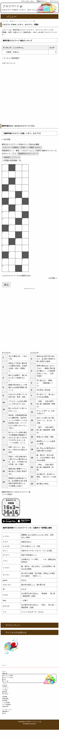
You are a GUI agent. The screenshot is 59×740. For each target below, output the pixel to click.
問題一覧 (4, 673)
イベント (4, 684)
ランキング (5, 688)
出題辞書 (4, 696)
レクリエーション (7, 709)
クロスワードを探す (7, 675)
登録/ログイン (42, 1)
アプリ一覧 (5, 681)
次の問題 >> (53, 278)
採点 (6, 284)
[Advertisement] (29, 94)
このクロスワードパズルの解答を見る (16, 276)
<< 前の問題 (6, 139)
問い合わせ (5, 693)
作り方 (4, 679)
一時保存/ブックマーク (11, 157)
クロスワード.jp (12, 6)
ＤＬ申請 (4, 690)
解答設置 (4, 691)
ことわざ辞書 (6, 702)
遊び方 (4, 713)
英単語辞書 (5, 698)
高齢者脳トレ (6, 711)
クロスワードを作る (7, 677)
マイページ (54, 1)
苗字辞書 (4, 700)
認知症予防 (5, 706)
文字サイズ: (6, 154)
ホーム (4, 671)
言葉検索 (4, 686)
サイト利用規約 (6, 704)
